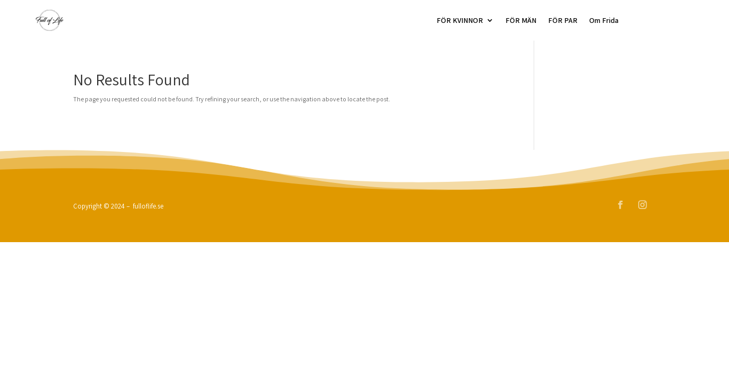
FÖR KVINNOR (460, 20)
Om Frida (604, 20)
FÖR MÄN (520, 20)
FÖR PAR (562, 20)
